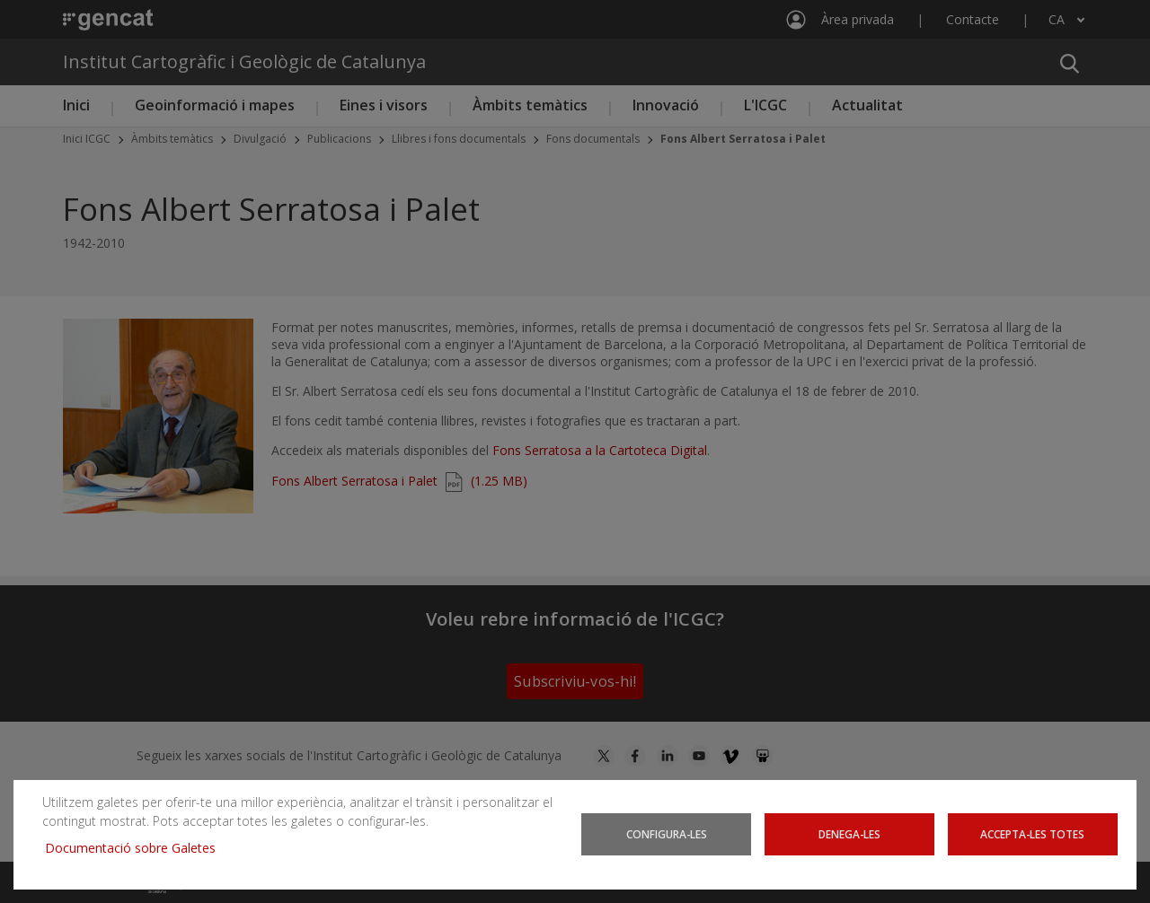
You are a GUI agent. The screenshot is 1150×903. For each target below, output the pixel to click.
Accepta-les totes (1032, 834)
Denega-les (849, 834)
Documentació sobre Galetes (137, 847)
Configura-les (666, 834)
